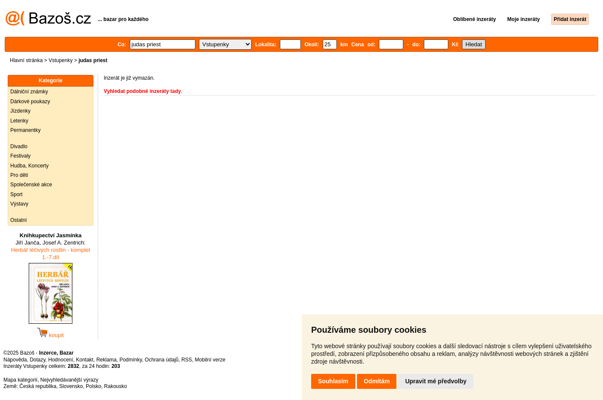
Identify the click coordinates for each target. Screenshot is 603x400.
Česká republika (37, 386)
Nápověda (15, 360)
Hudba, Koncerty (29, 166)
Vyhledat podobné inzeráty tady (142, 91)
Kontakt (84, 360)
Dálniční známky (29, 92)
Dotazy (37, 360)
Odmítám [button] (377, 381)
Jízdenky (20, 111)
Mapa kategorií (20, 380)
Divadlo (18, 146)
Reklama (106, 360)
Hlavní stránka (26, 60)
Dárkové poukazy (30, 101)
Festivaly (20, 156)
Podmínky (131, 360)
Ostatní (18, 220)
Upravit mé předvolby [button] (435, 381)
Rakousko (115, 386)
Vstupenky (60, 60)
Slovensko (71, 386)
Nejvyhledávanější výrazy (69, 380)
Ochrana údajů (162, 360)
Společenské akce (31, 185)
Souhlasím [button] (333, 381)
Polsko (93, 386)
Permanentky (25, 130)
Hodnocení (60, 360)
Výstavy (19, 204)
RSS (186, 360)
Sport (16, 194)
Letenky (19, 121)
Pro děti (19, 175)
